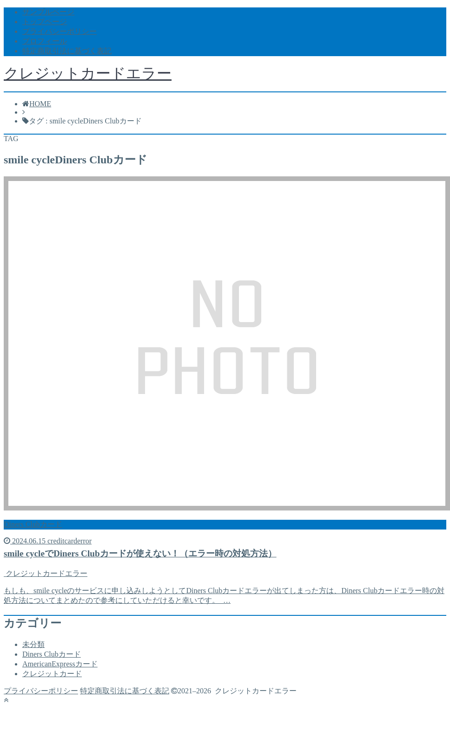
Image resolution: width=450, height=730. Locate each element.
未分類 (33, 644)
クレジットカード (52, 674)
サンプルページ (48, 12)
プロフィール (44, 41)
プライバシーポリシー (59, 31)
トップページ (44, 22)
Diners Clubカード (51, 654)
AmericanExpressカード (60, 664)
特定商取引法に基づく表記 (67, 51)
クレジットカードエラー (88, 73)
